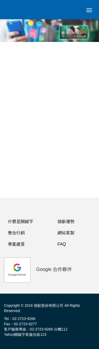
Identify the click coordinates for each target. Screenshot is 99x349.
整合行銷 (16, 233)
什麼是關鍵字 (20, 221)
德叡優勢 (66, 221)
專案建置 (16, 244)
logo (14, 12)
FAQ (62, 244)
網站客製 (66, 233)
